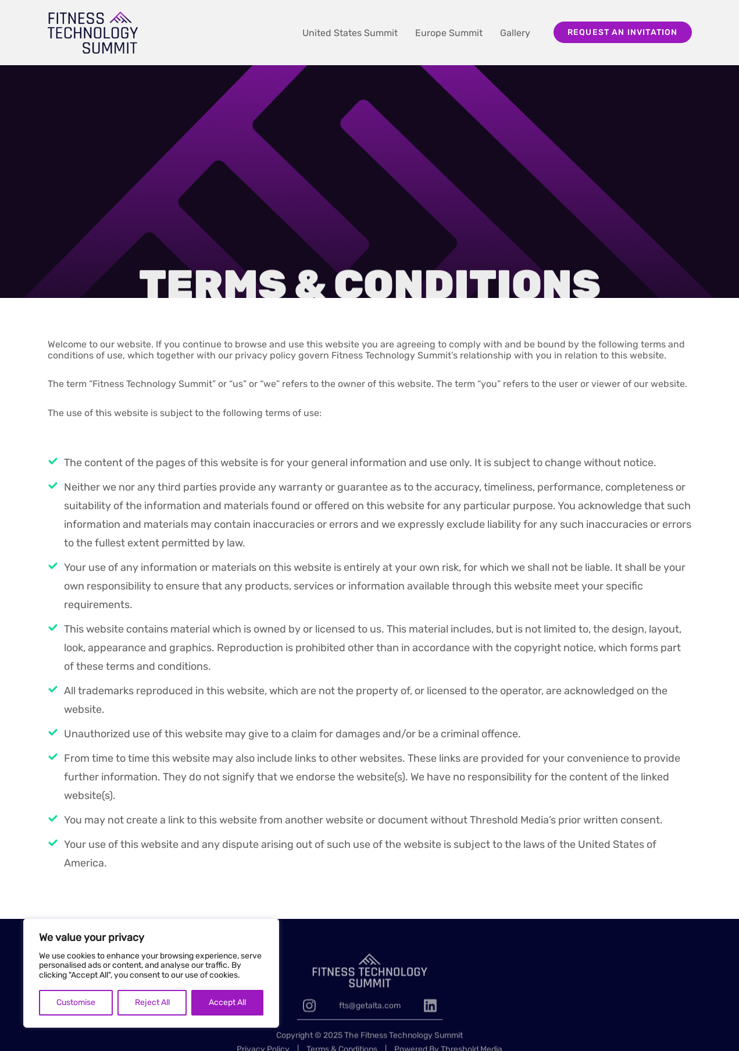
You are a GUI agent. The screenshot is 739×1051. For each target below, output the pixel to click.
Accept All (227, 1002)
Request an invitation (622, 32)
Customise (75, 1002)
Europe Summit (449, 32)
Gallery (515, 32)
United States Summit (350, 32)
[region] (151, 973)
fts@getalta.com (370, 1024)
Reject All (152, 1002)
